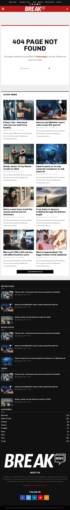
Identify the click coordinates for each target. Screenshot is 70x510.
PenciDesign (60, 508)
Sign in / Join (25, 2)
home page (41, 56)
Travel (39, 188)
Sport (3, 431)
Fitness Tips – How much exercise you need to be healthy (15, 125)
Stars (3, 435)
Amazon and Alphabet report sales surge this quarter (50, 123)
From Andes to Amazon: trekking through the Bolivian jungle (51, 212)
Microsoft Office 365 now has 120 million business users (18, 253)
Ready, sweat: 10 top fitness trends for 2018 (17, 167)
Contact (58, 2)
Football (4, 428)
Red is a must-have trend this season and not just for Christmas (17, 212)
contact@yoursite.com (39, 485)
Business (40, 101)
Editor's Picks (6, 418)
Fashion (7, 188)
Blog (34, 2)
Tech (39, 145)
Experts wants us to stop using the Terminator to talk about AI (50, 169)
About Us (40, 2)
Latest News (10, 94)
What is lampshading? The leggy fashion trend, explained (51, 253)
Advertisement (49, 2)
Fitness (7, 101)
